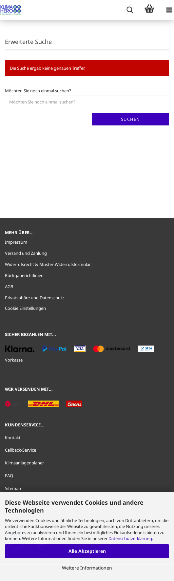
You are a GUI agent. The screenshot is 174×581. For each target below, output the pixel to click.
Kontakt (13, 437)
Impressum (16, 242)
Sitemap (13, 488)
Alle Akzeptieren (87, 551)
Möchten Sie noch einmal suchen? (38, 91)
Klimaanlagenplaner (24, 463)
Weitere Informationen (87, 568)
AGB (9, 287)
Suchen (130, 119)
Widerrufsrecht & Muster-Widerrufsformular (48, 264)
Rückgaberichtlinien (24, 275)
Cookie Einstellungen (25, 308)
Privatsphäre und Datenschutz (34, 298)
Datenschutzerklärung (130, 538)
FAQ (9, 475)
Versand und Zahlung (26, 253)
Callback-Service (20, 450)
